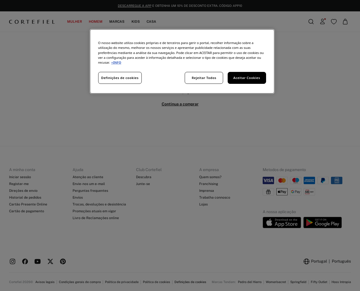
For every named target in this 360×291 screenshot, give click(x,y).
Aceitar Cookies (246, 78)
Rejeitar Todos (204, 78)
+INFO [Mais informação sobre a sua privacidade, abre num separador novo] (116, 62)
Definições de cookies (120, 78)
